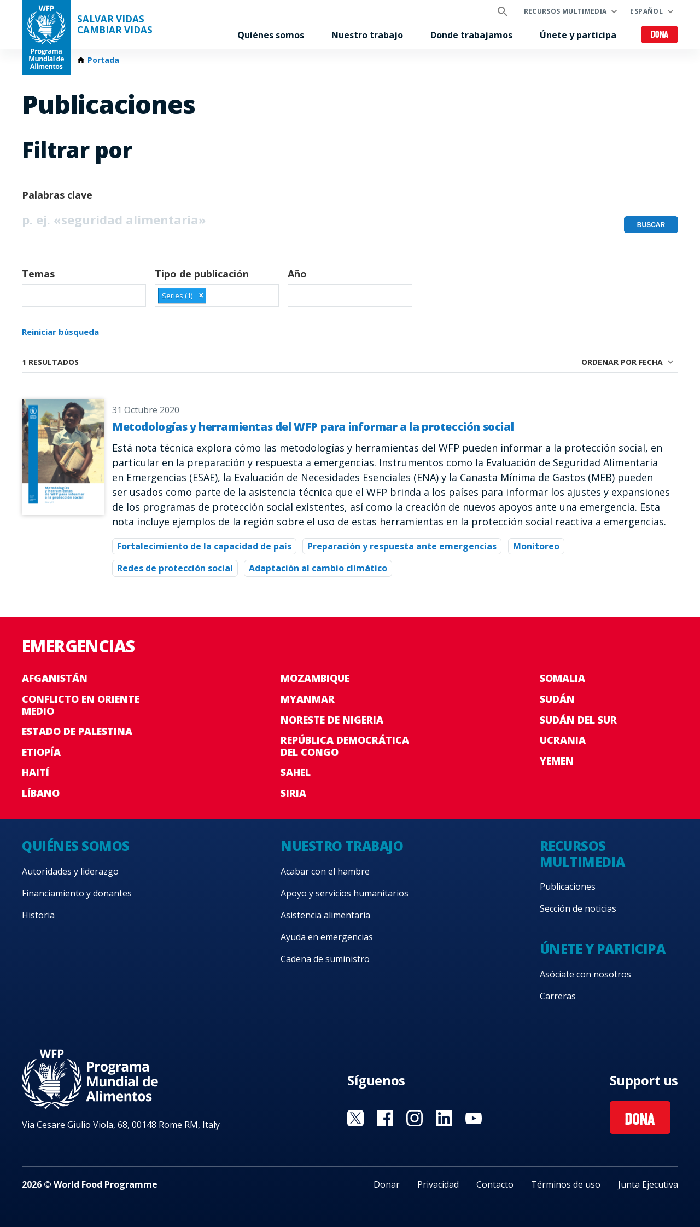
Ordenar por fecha (622, 362)
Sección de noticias (578, 908)
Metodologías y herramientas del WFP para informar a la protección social (313, 426)
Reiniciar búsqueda (60, 331)
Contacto (495, 1184)
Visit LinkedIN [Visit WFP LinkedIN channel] (444, 1118)
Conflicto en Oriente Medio (80, 704)
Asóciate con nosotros (585, 974)
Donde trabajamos (471, 35)
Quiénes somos (270, 35)
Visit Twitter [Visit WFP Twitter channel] (355, 1118)
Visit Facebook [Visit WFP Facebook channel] (385, 1118)
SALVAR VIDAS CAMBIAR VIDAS (115, 25)
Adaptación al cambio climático (318, 568)
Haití (35, 772)
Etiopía (41, 752)
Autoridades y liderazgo (70, 871)
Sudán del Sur (578, 719)
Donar (387, 1184)
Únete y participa (578, 35)
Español (646, 11)
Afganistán (55, 678)
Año (297, 273)
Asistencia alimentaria (325, 915)
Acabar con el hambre (325, 871)
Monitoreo (536, 546)
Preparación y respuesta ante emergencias (402, 546)
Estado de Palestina (77, 731)
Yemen (557, 760)
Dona (660, 35)
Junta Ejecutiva (648, 1184)
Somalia (562, 678)
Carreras (558, 996)
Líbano (41, 793)
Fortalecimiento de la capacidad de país (204, 546)
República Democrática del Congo (345, 746)
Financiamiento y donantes (77, 893)
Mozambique (315, 678)
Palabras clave (57, 194)
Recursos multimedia (565, 11)
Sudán (557, 698)
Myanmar (308, 698)
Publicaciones (568, 887)
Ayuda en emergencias (327, 937)
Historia (38, 915)
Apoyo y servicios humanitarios (345, 893)
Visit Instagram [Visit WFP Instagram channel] (414, 1118)
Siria (293, 793)
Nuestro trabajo (367, 35)
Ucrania (563, 739)
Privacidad (438, 1184)
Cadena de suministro (325, 959)
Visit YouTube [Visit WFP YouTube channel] (473, 1118)
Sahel (296, 772)
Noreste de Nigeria (332, 719)
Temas (38, 273)
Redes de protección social (175, 568)
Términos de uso (565, 1184)
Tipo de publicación (202, 273)
